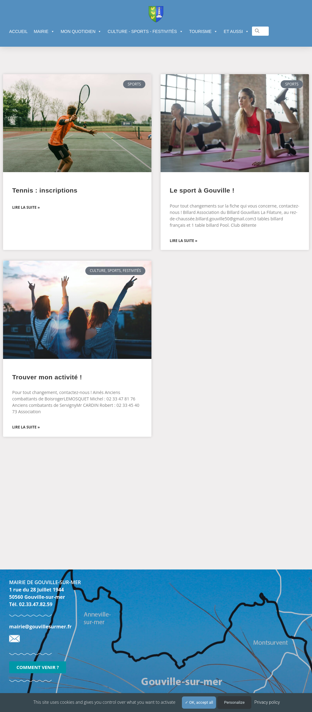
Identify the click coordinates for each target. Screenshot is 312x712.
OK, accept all (199, 702)
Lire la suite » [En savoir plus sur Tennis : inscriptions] (26, 207)
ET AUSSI (236, 31)
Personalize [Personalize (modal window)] (234, 702)
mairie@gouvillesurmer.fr (40, 626)
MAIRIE (44, 31)
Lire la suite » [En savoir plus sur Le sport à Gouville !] (183, 240)
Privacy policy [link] (267, 702)
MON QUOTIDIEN (81, 31)
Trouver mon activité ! (47, 377)
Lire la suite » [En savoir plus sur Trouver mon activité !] (26, 427)
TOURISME (203, 31)
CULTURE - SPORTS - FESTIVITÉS (145, 31)
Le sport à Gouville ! (202, 190)
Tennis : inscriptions (44, 190)
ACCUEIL (18, 31)
